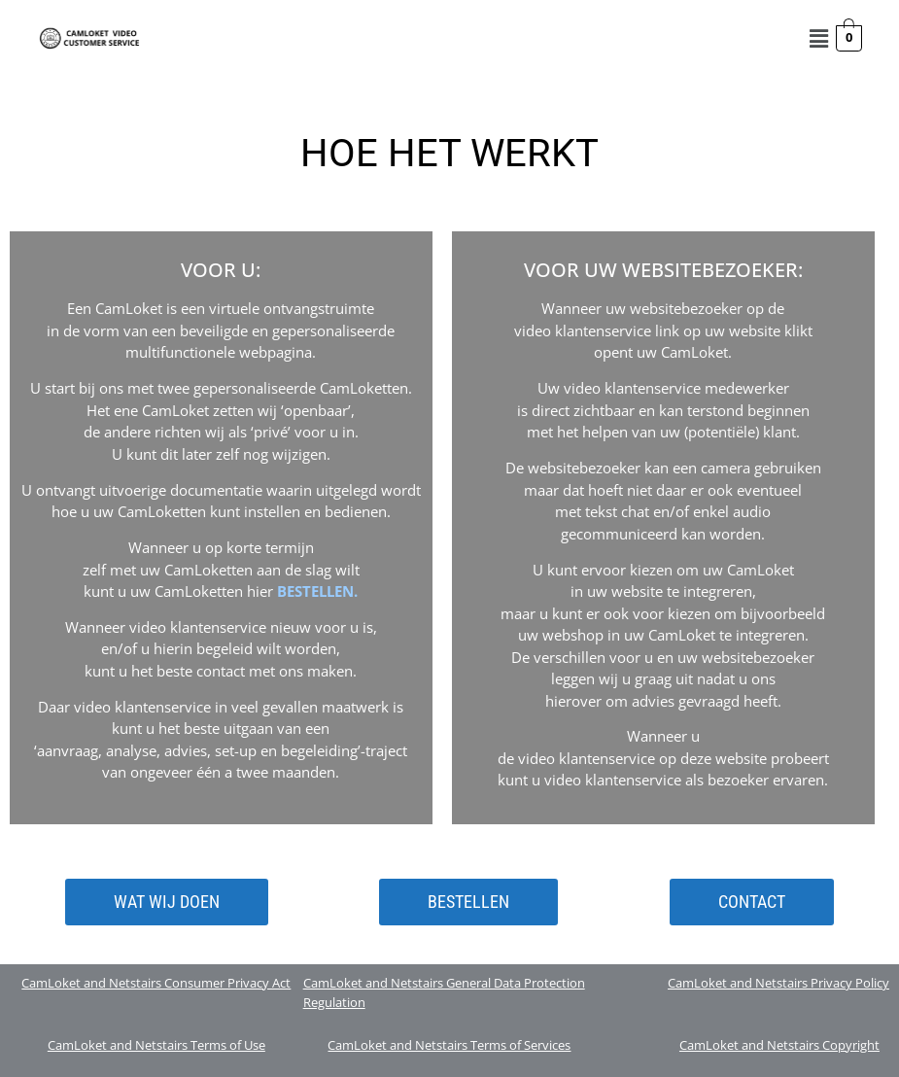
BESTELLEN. (317, 591)
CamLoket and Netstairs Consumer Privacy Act (156, 982)
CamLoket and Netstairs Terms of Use (156, 1045)
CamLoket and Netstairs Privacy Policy (778, 982)
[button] (818, 37)
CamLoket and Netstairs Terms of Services (449, 1045)
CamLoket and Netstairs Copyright (779, 1045)
